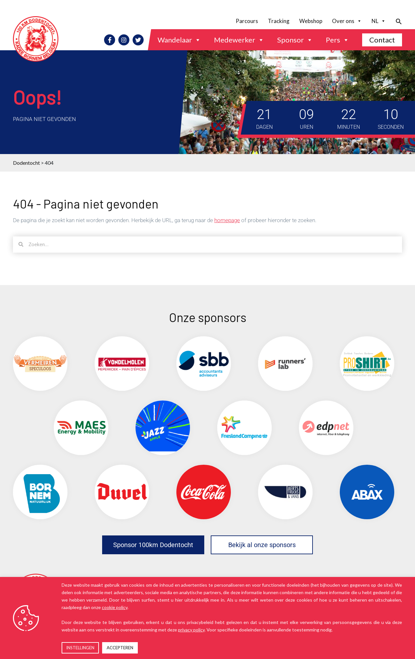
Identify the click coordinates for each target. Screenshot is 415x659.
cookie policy (114, 607)
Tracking (279, 21)
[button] (396, 21)
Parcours (247, 21)
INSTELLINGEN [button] (80, 647)
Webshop (310, 21)
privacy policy (191, 629)
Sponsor (295, 39)
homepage (227, 220)
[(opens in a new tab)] (40, 363)
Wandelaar (179, 39)
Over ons (347, 21)
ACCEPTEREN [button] (120, 647)
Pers (337, 39)
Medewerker (239, 39)
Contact (382, 39)
